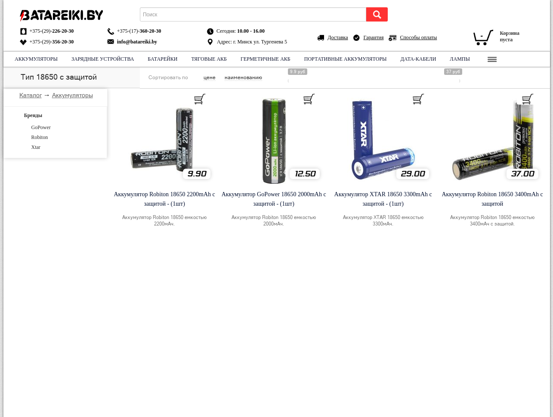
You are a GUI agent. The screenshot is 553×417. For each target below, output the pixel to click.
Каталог (30, 95)
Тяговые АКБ (209, 59)
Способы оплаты (418, 37)
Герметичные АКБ (265, 59)
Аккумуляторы (36, 59)
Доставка (337, 37)
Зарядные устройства (102, 59)
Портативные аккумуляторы (345, 59)
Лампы (460, 59)
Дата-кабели (418, 59)
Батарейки (162, 59)
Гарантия (374, 37)
